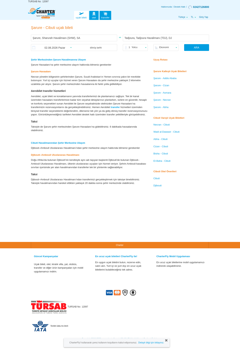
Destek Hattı (179, 7)
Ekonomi (164, 47)
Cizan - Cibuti (160, 146)
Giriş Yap (203, 17)
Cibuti (156, 178)
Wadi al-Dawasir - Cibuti (166, 131)
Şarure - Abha (160, 107)
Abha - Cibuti (160, 139)
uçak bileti (81, 15)
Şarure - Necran (162, 99)
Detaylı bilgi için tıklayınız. (151, 342)
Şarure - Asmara (162, 92)
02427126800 (198, 7)
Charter (119, 245)
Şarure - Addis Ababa (164, 78)
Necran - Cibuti (161, 124)
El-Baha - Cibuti (161, 160)
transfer (105, 15)
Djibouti (157, 185)
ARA (196, 47)
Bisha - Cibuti (160, 153)
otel (94, 15)
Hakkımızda (166, 7)
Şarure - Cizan (161, 85)
